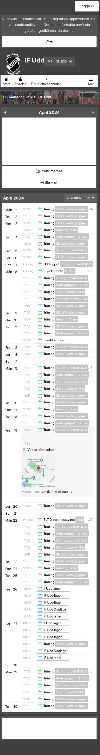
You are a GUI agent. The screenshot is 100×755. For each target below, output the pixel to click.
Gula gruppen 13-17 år (71, 250)
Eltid (80, 520)
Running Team (66, 230)
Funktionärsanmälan (46, 80)
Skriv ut (49, 182)
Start (6, 80)
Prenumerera (49, 171)
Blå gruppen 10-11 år (70, 292)
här (39, 24)
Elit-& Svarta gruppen (71, 209)
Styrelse (20, 80)
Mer (91, 80)
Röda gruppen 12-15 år (72, 236)
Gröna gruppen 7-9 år (71, 299)
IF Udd (69, 271)
